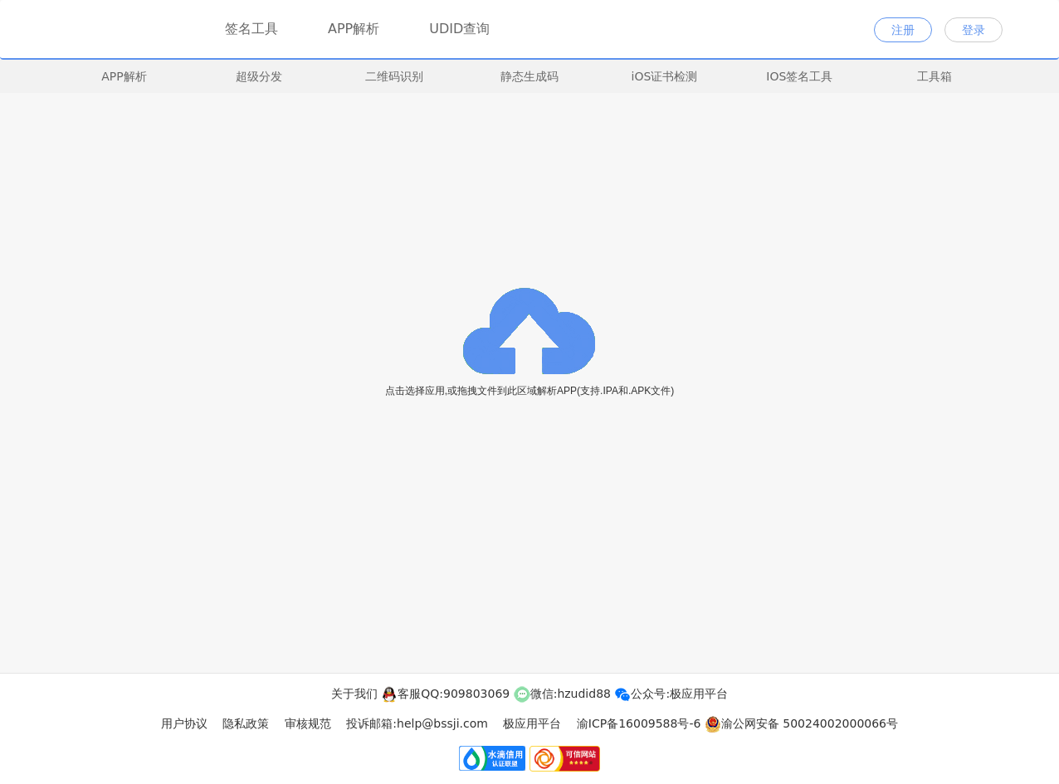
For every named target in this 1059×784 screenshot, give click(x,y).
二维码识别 (394, 76)
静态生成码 (529, 76)
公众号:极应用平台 (671, 693)
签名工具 (251, 27)
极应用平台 (532, 723)
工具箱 (934, 76)
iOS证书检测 (665, 76)
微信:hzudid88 (562, 693)
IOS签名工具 (799, 76)
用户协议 (184, 723)
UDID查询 (459, 29)
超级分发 (259, 76)
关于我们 (354, 693)
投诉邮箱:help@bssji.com (417, 723)
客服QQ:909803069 (445, 693)
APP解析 (353, 29)
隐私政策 (245, 723)
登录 (973, 30)
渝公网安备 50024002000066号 (801, 723)
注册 (903, 30)
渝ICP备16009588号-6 (639, 723)
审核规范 (308, 723)
